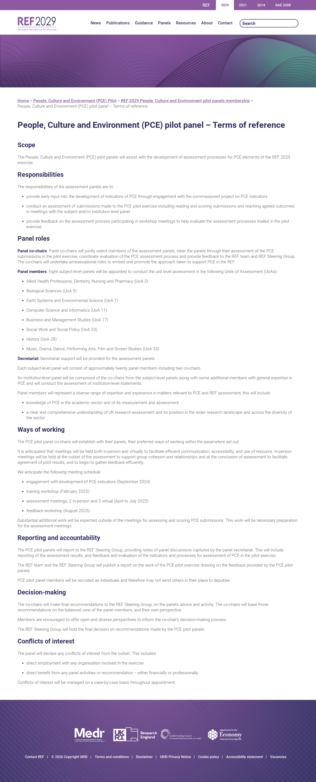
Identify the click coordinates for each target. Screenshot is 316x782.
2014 (261, 5)
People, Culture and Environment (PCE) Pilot (75, 100)
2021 (243, 5)
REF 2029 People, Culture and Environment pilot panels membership (185, 100)
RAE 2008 (283, 5)
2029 (225, 5)
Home (23, 100)
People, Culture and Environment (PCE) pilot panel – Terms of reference (83, 106)
